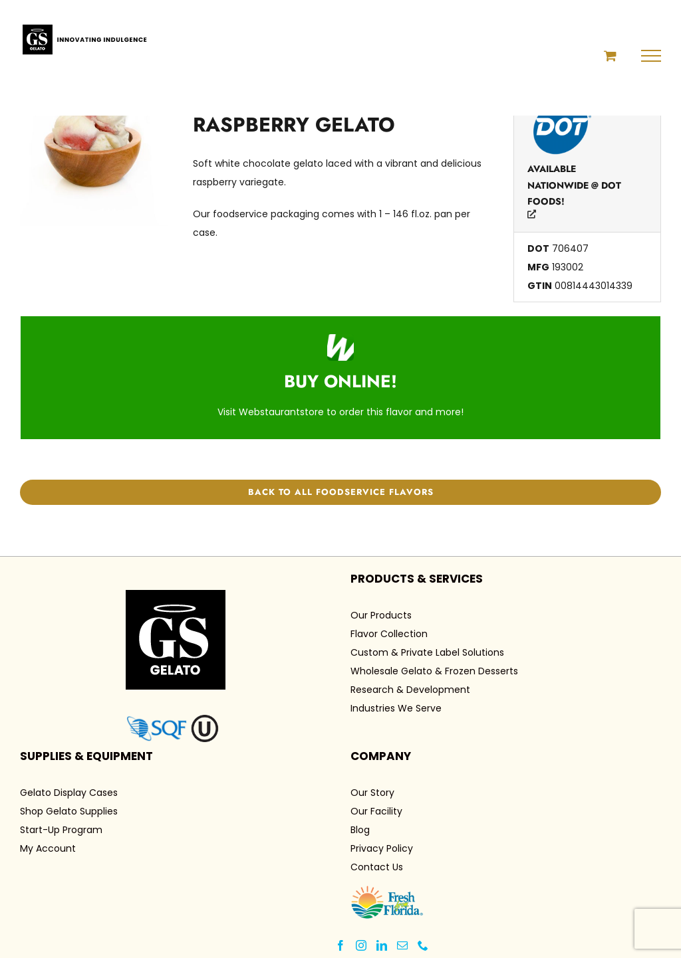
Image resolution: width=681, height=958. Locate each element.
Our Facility (376, 811)
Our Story (372, 792)
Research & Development (410, 689)
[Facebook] (340, 945)
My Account (48, 848)
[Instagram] (361, 945)
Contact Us (376, 867)
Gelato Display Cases (69, 792)
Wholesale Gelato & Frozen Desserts (434, 671)
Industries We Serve (396, 708)
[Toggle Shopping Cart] (610, 55)
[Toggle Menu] (651, 56)
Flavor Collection (389, 633)
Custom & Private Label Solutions (427, 652)
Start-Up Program (61, 829)
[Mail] (402, 945)
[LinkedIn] (381, 945)
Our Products (381, 615)
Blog (360, 829)
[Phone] (423, 945)
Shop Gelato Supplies (69, 811)
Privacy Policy (381, 848)
